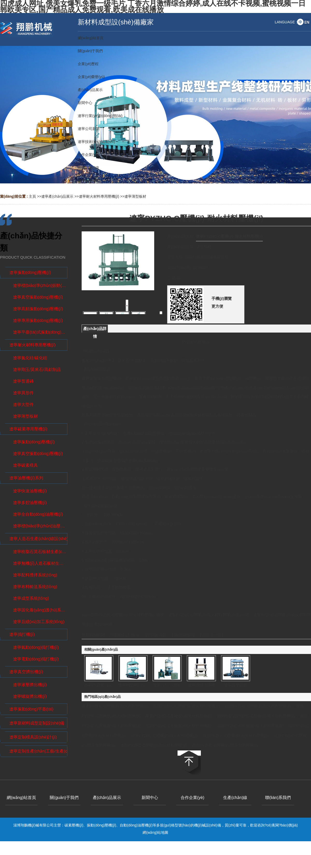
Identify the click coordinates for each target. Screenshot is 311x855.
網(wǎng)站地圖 (155, 832)
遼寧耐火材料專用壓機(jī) (99, 196)
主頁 (32, 196)
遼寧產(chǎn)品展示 (57, 196)
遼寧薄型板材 (135, 196)
